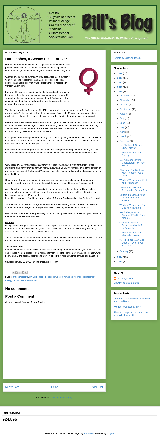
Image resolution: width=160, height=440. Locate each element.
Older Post (97, 387)
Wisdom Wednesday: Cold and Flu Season (133, 181)
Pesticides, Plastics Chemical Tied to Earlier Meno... (133, 215)
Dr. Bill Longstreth (38, 277)
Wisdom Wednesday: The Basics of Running (133, 206)
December (125, 95)
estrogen (52, 277)
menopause (31, 280)
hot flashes (19, 280)
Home (54, 387)
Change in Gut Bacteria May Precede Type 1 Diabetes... (132, 173)
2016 (120, 87)
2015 (120, 91)
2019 (120, 73)
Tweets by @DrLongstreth (127, 58)
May (122, 127)
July (122, 118)
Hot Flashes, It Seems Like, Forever (131, 146)
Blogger (110, 433)
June (123, 123)
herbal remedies (65, 277)
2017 (120, 82)
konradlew (89, 433)
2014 (120, 257)
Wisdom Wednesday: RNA (127, 306)
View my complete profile (127, 283)
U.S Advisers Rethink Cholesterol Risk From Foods (132, 163)
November (125, 100)
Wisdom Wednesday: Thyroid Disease (131, 234)
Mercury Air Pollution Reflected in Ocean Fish (133, 189)
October (124, 104)
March (123, 136)
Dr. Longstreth (125, 278)
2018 (120, 78)
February (125, 141)
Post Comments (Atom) (61, 397)
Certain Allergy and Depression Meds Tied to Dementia (132, 225)
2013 (120, 261)
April (122, 132)
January (124, 251)
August (124, 113)
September (126, 109)
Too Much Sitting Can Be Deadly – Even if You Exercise (132, 243)
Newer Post (12, 387)
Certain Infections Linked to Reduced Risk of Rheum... (132, 198)
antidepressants (20, 277)
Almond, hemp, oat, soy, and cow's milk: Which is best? (132, 313)
